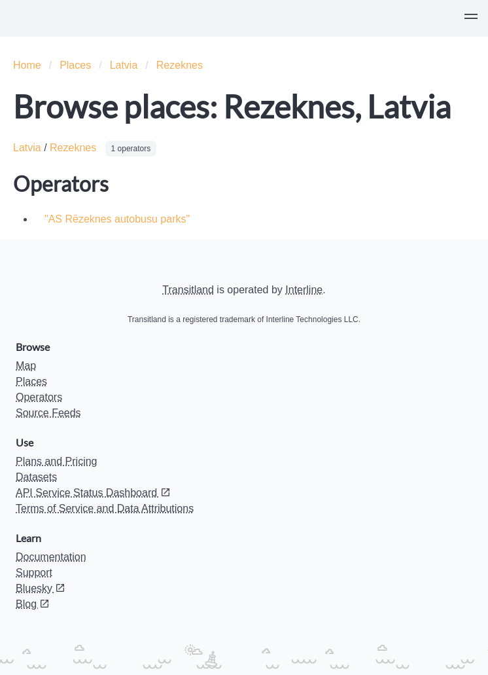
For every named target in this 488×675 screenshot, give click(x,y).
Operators (39, 397)
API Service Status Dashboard (93, 492)
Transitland (188, 289)
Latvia (124, 65)
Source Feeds (48, 412)
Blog (33, 604)
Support (34, 572)
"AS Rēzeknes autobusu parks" (117, 219)
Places (75, 65)
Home (27, 65)
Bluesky (40, 588)
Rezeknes (179, 65)
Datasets (36, 477)
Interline (303, 289)
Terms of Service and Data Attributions (105, 508)
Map (26, 365)
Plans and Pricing (56, 461)
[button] (471, 18)
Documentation (51, 556)
